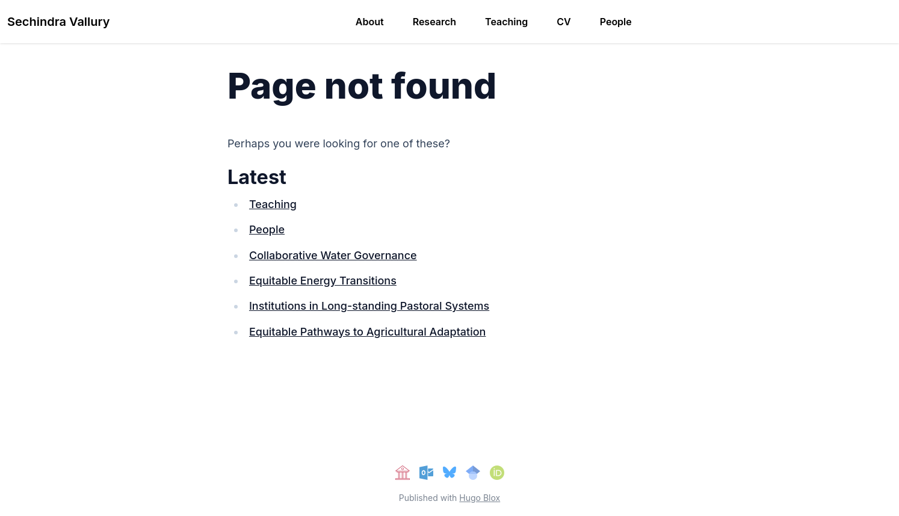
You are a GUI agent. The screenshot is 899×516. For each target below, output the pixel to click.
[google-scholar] (473, 472)
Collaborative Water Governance (333, 255)
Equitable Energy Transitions (323, 280)
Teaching (506, 22)
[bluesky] (449, 472)
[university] (402, 472)
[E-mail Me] (426, 472)
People (616, 22)
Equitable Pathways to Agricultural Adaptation (367, 331)
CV (563, 22)
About (370, 22)
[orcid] (497, 472)
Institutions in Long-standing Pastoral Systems (369, 305)
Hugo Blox (479, 498)
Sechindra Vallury (58, 21)
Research (434, 22)
